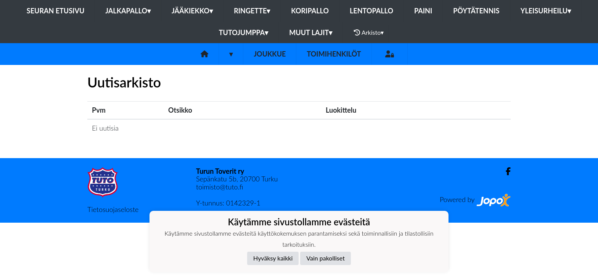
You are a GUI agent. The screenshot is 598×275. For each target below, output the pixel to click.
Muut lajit (310, 32)
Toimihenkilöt (334, 54)
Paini (423, 10)
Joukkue (270, 54)
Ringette (252, 10)
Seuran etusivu (56, 10)
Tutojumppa (243, 32)
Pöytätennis (476, 10)
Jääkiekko (192, 10)
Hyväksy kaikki (273, 258)
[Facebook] (505, 171)
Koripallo (310, 10)
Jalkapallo (128, 10)
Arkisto (369, 32)
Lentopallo (371, 10)
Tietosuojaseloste (112, 209)
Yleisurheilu (546, 10)
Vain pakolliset (325, 258)
